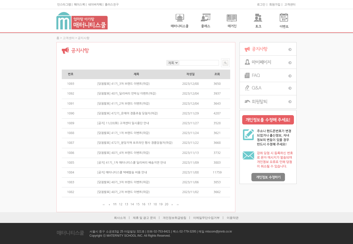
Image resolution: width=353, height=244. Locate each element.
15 (138, 204)
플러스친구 (112, 4)
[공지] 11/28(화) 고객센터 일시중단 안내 (123, 123)
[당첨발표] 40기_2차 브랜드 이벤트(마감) (123, 192)
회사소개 (120, 218)
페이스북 (79, 4)
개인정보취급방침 (174, 218)
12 (121, 204)
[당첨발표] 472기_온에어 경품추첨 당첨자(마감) (127, 113)
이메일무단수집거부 (206, 218)
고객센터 (289, 4)
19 (161, 204)
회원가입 (274, 4)
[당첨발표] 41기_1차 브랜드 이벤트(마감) (123, 133)
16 (143, 204)
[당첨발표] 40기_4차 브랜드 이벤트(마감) (123, 152)
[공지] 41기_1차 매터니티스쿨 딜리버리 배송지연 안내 (131, 162)
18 (155, 204)
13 (126, 204)
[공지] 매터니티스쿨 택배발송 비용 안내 (122, 172)
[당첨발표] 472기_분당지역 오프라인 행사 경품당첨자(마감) (135, 142)
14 (132, 204)
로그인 (261, 4)
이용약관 (233, 218)
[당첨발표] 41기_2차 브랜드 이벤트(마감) (123, 103)
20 (166, 204)
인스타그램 (64, 4)
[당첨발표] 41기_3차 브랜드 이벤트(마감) (123, 83)
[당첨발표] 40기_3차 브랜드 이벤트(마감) (123, 182)
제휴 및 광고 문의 (144, 218)
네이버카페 (95, 4)
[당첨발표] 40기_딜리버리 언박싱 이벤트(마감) (126, 93)
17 (149, 204)
